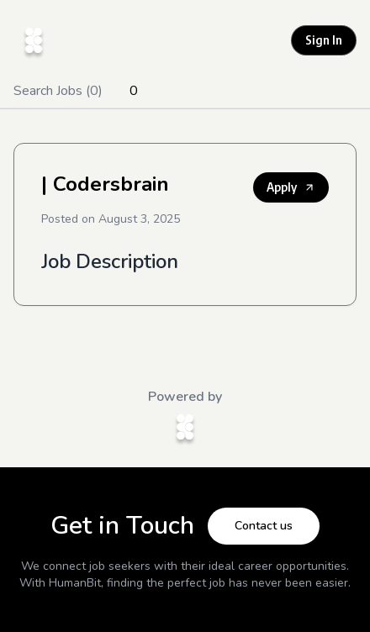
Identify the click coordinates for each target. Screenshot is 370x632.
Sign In (323, 40)
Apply (291, 187)
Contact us (264, 526)
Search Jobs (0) (58, 91)
